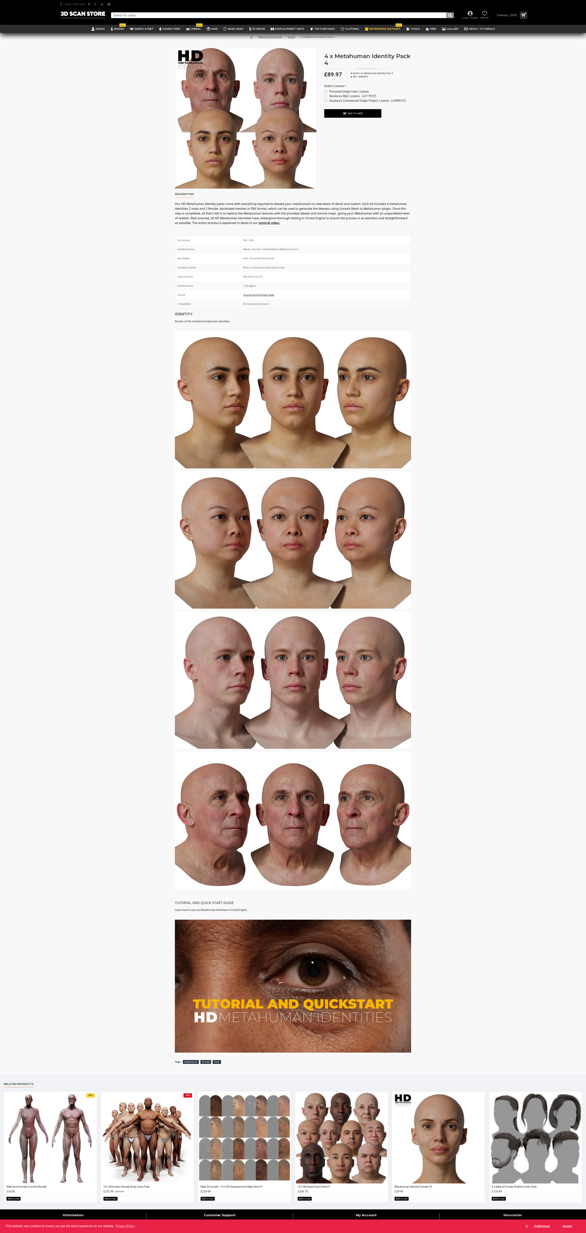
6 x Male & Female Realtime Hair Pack (514, 1186)
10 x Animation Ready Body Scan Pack (126, 1186)
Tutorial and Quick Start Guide (258, 295)
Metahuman (190, 1061)
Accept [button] (567, 1226)
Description (184, 194)
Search (291, 37)
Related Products (18, 1084)
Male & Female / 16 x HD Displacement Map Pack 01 (232, 1186)
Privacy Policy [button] (125, 1226)
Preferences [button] (542, 1226)
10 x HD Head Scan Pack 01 (314, 1186)
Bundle (206, 1061)
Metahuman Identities (270, 37)
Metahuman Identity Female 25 (413, 1186)
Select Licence (334, 86)
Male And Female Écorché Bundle (26, 1186)
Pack (216, 1061)
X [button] (527, 1226)
